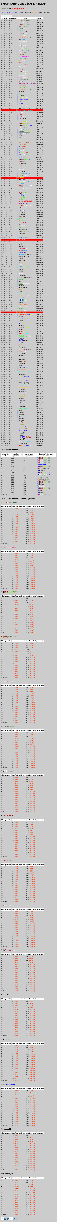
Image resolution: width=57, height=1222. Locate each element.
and (49, 474)
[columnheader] (6, 18)
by (17, 20)
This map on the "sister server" (10, 12)
